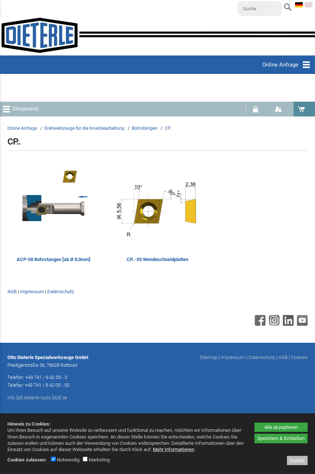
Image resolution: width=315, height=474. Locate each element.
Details (297, 460)
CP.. (168, 128)
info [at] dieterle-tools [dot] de (37, 397)
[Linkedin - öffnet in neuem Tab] (287, 324)
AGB (12, 291)
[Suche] (259, 8)
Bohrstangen (144, 128)
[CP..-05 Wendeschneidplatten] (157, 217)
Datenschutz (60, 291)
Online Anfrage (22, 128)
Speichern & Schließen (281, 438)
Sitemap (209, 357)
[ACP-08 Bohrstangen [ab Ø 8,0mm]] (53, 217)
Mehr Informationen (173, 449)
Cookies (299, 357)
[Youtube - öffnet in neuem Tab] (301, 324)
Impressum (32, 291)
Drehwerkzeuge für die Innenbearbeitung (84, 128)
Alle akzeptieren (281, 427)
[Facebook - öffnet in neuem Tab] (259, 324)
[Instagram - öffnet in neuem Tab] (273, 324)
